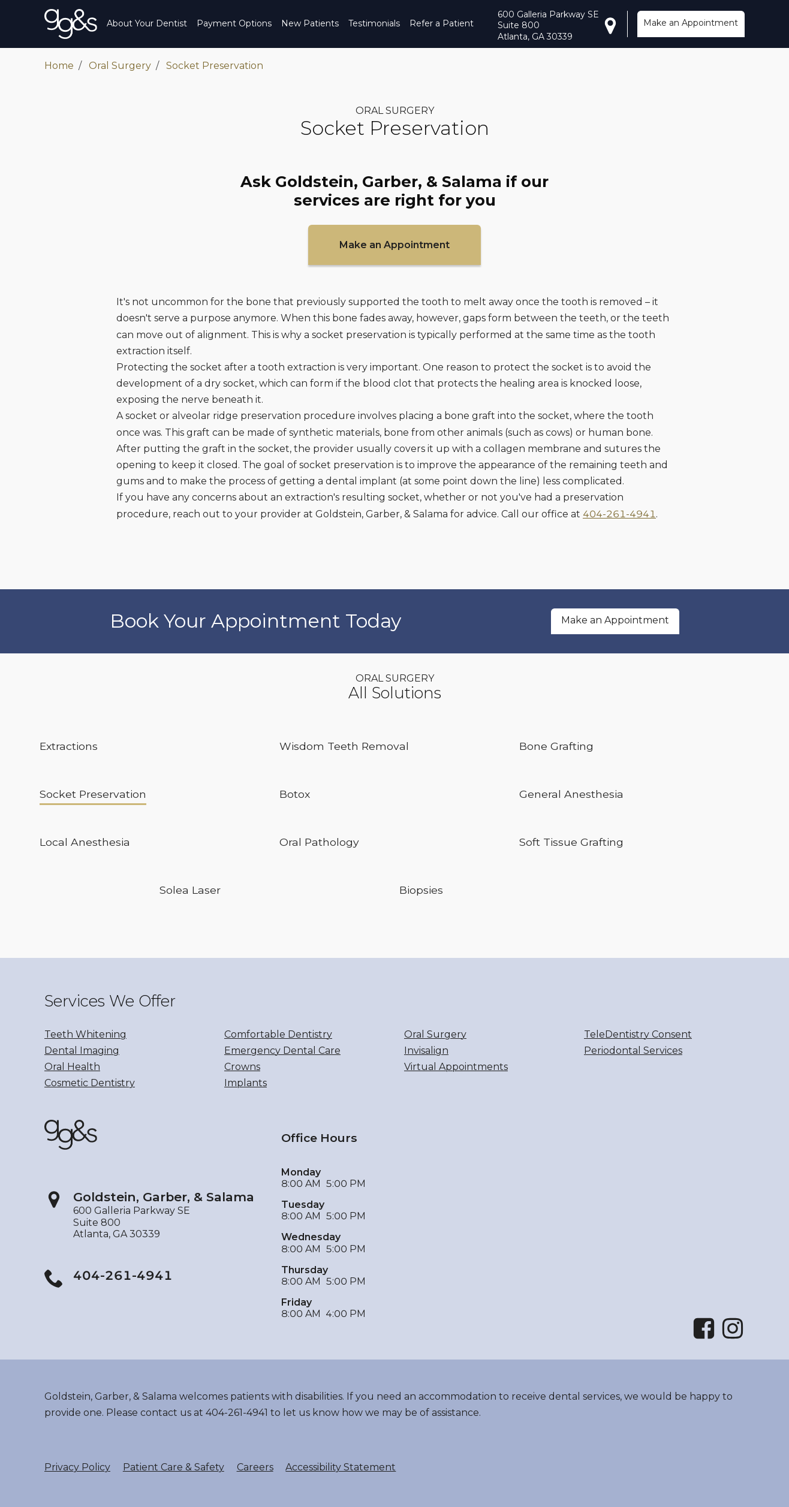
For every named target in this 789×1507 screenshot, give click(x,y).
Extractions (69, 746)
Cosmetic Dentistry (89, 1083)
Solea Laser (190, 890)
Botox (294, 794)
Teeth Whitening (85, 1034)
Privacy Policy (77, 1467)
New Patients (310, 23)
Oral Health (72, 1066)
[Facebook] (704, 1337)
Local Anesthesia (85, 842)
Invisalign (426, 1050)
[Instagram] (733, 1337)
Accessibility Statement (340, 1467)
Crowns (242, 1066)
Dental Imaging (81, 1050)
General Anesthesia (571, 794)
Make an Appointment (690, 22)
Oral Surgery (120, 65)
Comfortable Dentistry (278, 1034)
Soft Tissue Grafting (571, 842)
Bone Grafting (556, 746)
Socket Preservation (214, 65)
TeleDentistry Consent (638, 1034)
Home (59, 65)
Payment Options (234, 23)
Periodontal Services (633, 1050)
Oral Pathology (319, 842)
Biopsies (421, 890)
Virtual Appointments (456, 1066)
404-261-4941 (619, 514)
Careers (255, 1467)
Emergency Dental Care (282, 1050)
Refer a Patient (441, 23)
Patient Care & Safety (173, 1467)
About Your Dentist (147, 23)
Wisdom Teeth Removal (344, 746)
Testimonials (374, 23)
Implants (245, 1083)
